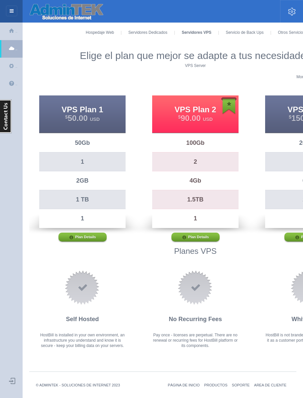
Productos (215, 385)
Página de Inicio (184, 385)
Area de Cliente (270, 385)
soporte (241, 385)
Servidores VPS (196, 32)
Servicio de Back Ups (244, 32)
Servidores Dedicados (147, 32)
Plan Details (82, 237)
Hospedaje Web (100, 32)
